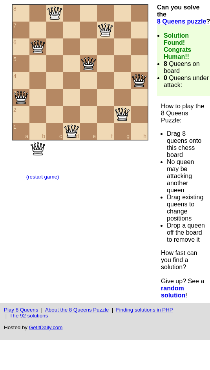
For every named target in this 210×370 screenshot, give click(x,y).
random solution (173, 292)
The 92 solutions (28, 316)
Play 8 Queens (21, 310)
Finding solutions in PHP (144, 310)
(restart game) (42, 177)
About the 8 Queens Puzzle (77, 310)
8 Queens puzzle (181, 21)
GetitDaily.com (46, 327)
